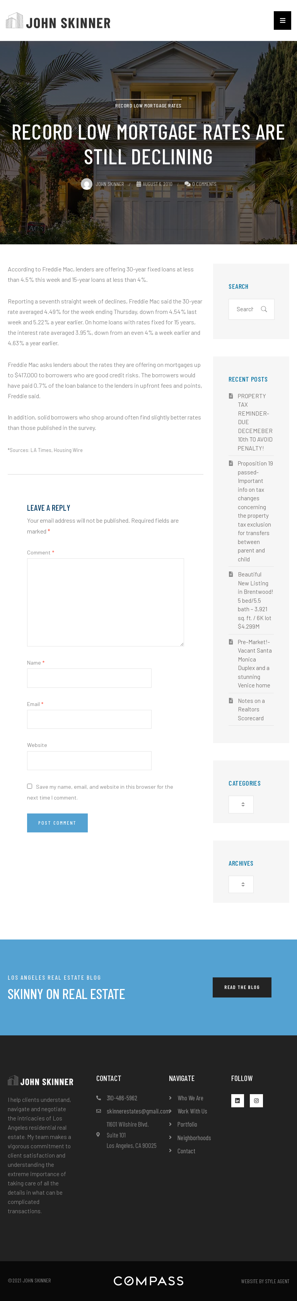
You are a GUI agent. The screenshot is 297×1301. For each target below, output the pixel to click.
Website (37, 745)
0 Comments (204, 184)
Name (35, 662)
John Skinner (102, 184)
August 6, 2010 (154, 184)
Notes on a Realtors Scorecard (251, 709)
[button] (282, 20)
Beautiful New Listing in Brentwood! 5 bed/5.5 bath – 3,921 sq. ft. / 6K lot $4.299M (255, 600)
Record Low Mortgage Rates (148, 105)
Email (35, 704)
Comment (40, 552)
